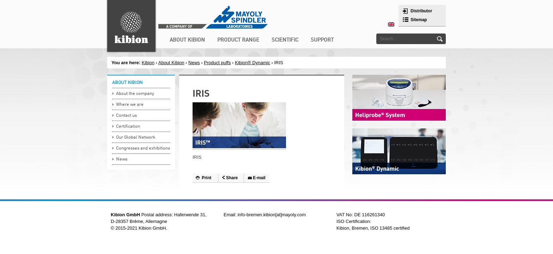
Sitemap (419, 19)
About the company (135, 93)
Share (232, 177)
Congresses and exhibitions (143, 148)
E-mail (259, 177)
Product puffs (217, 62)
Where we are (130, 104)
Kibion (148, 62)
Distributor (421, 10)
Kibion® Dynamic (252, 62)
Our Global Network (136, 137)
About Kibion (171, 62)
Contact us (126, 115)
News (194, 62)
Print (206, 177)
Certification (128, 126)
